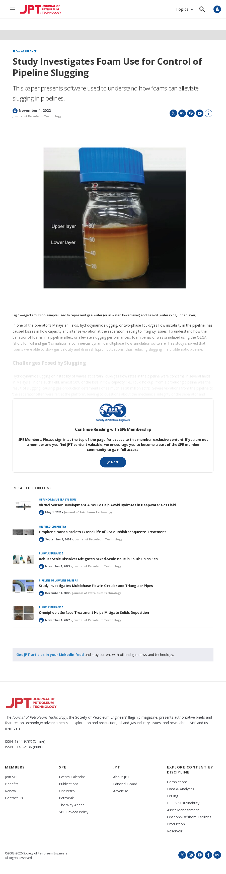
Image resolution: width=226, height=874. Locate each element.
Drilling (172, 796)
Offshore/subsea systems (58, 499)
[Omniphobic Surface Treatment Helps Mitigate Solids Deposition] (23, 613)
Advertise (120, 791)
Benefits (12, 784)
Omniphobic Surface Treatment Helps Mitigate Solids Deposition (94, 612)
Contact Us (14, 798)
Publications (69, 784)
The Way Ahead (72, 805)
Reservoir (174, 831)
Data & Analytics (180, 789)
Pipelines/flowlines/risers (58, 580)
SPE (62, 767)
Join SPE (113, 462)
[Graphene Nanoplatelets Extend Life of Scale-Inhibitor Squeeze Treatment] (23, 532)
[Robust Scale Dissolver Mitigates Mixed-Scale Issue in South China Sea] (23, 559)
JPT (116, 767)
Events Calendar (72, 777)
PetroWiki (66, 798)
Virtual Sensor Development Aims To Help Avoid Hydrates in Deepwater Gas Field (107, 505)
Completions (177, 782)
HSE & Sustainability (183, 803)
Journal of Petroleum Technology (37, 116)
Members (15, 767)
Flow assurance (25, 51)
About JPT (121, 777)
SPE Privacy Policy (73, 812)
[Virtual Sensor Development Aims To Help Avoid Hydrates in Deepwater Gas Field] (23, 505)
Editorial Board (125, 784)
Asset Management (183, 810)
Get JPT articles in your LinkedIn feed (50, 654)
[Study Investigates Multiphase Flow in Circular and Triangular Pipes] (23, 586)
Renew (10, 791)
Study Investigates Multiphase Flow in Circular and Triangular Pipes (96, 585)
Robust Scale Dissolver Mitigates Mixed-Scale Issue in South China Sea (98, 558)
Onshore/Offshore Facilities (189, 817)
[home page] (40, 9)
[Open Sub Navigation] (192, 9)
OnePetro (67, 791)
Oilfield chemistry (52, 526)
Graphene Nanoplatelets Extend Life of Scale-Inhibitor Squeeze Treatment (102, 531)
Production (176, 824)
